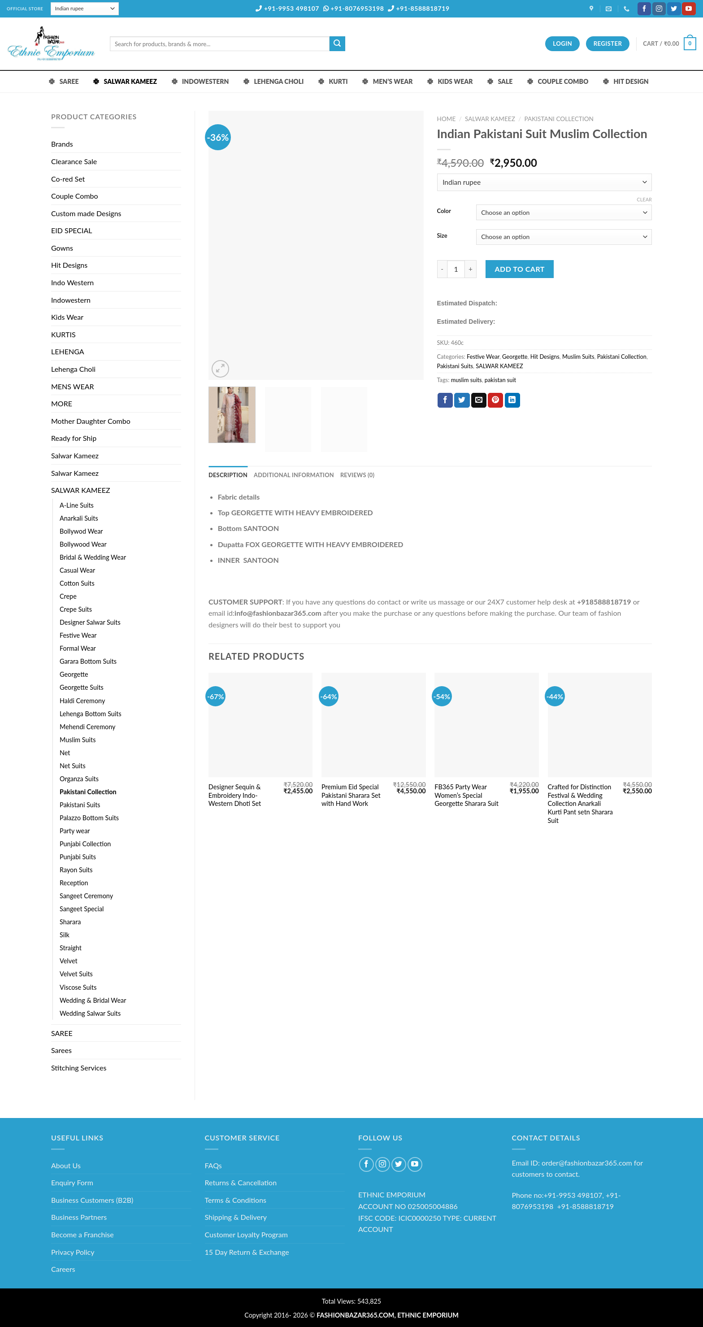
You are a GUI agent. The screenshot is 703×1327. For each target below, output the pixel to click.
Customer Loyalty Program (246, 1234)
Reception (74, 883)
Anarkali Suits (79, 518)
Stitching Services (79, 1067)
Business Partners (79, 1217)
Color (444, 211)
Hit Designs (69, 265)
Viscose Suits (78, 987)
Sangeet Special (82, 909)
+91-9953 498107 (287, 8)
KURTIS (63, 334)
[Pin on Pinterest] (495, 400)
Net (65, 753)
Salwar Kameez (75, 455)
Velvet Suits (76, 974)
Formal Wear (78, 648)
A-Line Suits (77, 505)
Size (442, 236)
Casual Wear (77, 570)
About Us (66, 1165)
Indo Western (72, 282)
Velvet (69, 961)
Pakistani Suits (80, 805)
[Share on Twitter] (461, 400)
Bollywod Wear (81, 531)
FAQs (213, 1165)
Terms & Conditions (236, 1200)
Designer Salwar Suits (90, 622)
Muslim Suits (77, 740)
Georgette (74, 674)
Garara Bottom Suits (88, 661)
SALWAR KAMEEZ (80, 490)
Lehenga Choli (73, 369)
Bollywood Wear (83, 544)
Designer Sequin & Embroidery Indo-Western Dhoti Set (234, 795)
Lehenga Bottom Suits (91, 714)
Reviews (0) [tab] (357, 475)
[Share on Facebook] (445, 400)
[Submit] (337, 44)
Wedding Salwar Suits (90, 1013)
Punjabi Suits (78, 857)
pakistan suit (500, 379)
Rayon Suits (76, 870)
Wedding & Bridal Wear (93, 1000)
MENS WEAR (72, 386)
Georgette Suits (82, 687)
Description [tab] (227, 475)
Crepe (68, 596)
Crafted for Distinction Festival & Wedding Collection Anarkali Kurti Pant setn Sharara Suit (580, 803)
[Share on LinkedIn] (512, 400)
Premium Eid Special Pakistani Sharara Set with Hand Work (351, 795)
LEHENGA (67, 351)
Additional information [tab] (294, 475)
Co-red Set (68, 178)
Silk (64, 935)
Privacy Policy (73, 1252)
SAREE (62, 1033)
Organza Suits (79, 779)
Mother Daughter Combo (90, 421)
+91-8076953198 (353, 8)
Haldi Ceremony (82, 701)
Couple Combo (74, 195)
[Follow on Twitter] (674, 9)
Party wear (75, 831)
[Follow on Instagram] (659, 9)
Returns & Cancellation (241, 1182)
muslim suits (466, 379)
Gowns (62, 248)
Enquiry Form (72, 1182)
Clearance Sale (74, 161)
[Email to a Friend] (478, 400)
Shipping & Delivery (236, 1217)
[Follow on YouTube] (688, 9)
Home (446, 118)
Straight (71, 948)
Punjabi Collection (85, 844)
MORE (61, 403)
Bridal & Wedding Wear (93, 557)
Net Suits (73, 766)
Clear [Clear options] (644, 199)
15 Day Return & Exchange (247, 1252)
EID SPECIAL (71, 230)
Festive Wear (78, 635)
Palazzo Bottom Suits (89, 818)
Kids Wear (67, 317)
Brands (62, 143)
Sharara (70, 922)
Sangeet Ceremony (86, 896)
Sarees (61, 1050)
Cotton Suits (77, 583)
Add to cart (520, 269)
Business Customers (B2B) (92, 1200)
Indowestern (71, 300)
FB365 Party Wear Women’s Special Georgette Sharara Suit (466, 795)
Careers (63, 1269)
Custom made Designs (86, 213)
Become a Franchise (82, 1234)
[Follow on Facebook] (644, 9)
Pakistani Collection (88, 792)
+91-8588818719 (419, 8)
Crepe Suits (76, 609)
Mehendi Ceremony (87, 727)
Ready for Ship (73, 438)
